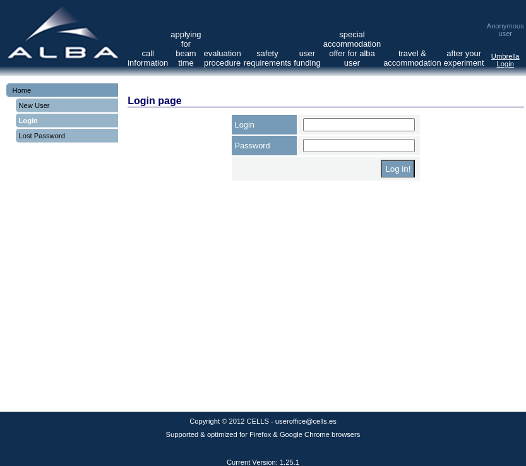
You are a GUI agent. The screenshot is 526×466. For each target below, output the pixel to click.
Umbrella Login (505, 60)
